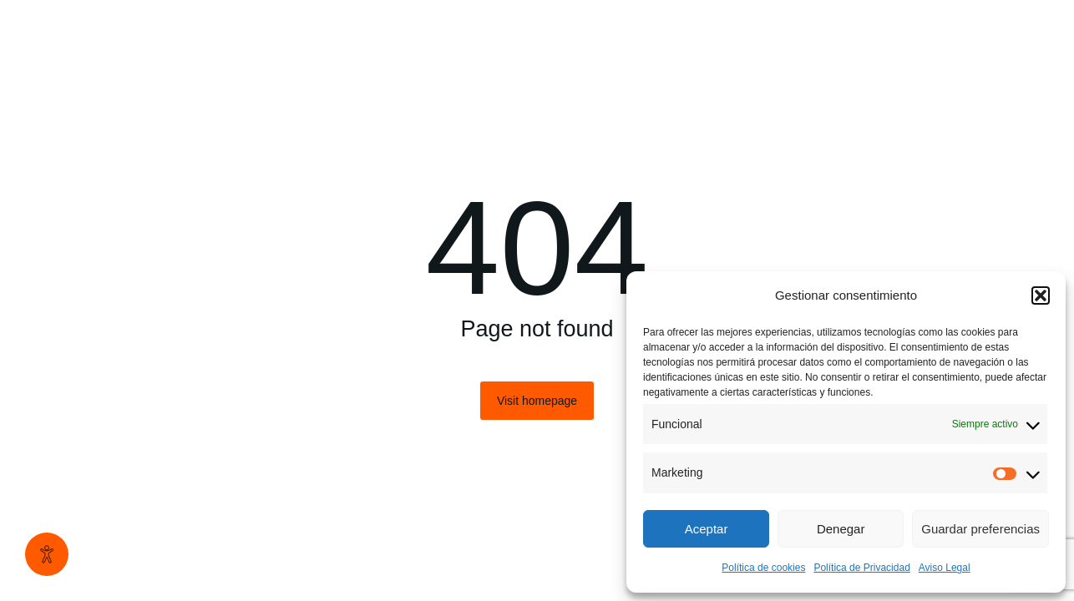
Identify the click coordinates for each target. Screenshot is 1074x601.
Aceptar (706, 529)
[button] (1040, 295)
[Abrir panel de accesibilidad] (46, 554)
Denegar (841, 529)
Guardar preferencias (980, 529)
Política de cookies (763, 567)
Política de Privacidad (861, 567)
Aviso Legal (944, 567)
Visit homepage (537, 400)
